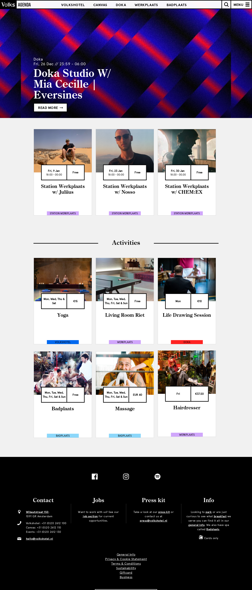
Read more (50, 108)
